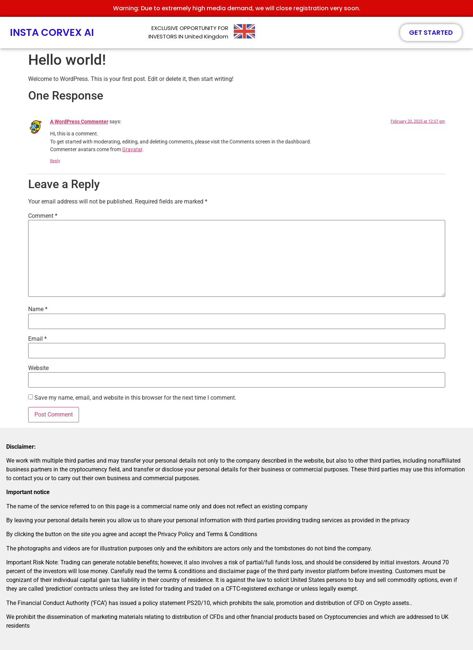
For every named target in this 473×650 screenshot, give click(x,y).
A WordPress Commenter (79, 122)
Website (38, 368)
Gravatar (132, 149)
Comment (42, 216)
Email (37, 339)
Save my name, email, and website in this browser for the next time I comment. (135, 398)
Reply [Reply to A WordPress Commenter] (55, 160)
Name (38, 309)
